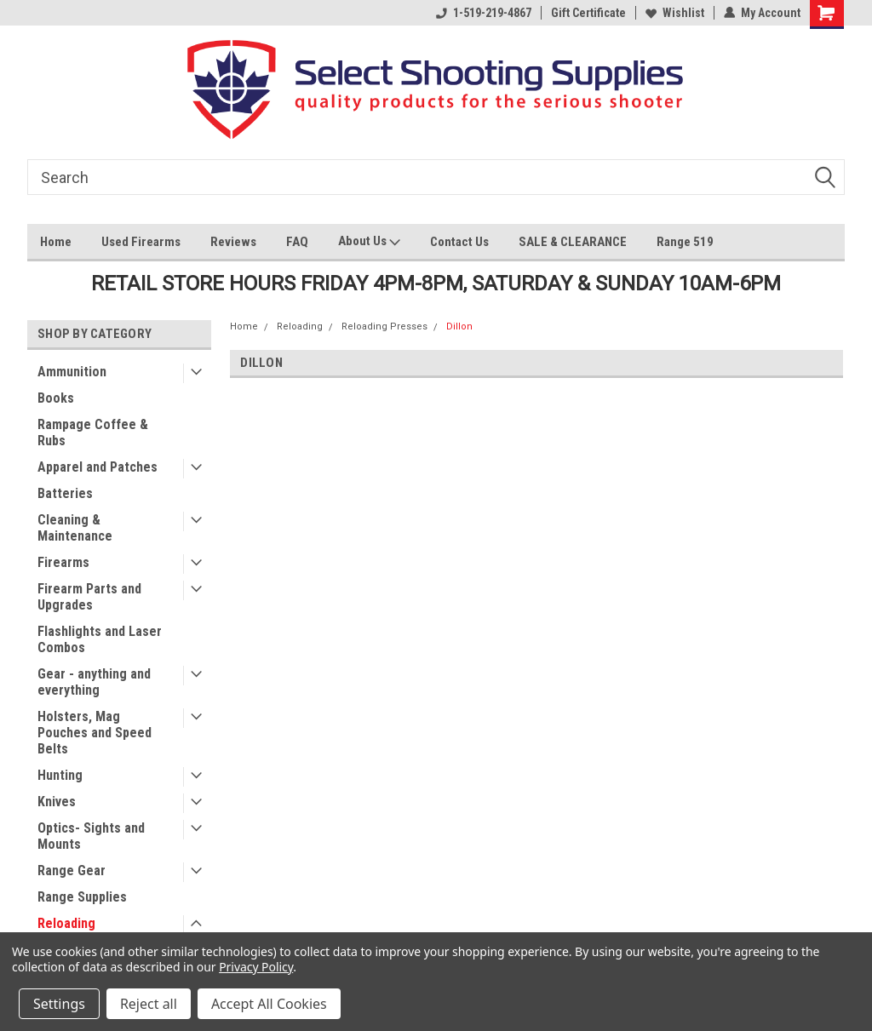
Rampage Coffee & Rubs (92, 432)
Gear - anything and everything (94, 682)
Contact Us (459, 241)
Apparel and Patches (97, 467)
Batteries (65, 493)
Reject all (148, 1003)
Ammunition (71, 372)
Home (56, 241)
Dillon (459, 326)
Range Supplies (82, 897)
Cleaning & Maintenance (74, 528)
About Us (369, 243)
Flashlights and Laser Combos (99, 639)
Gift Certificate (588, 13)
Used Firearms (141, 241)
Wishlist (674, 13)
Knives (56, 801)
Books (55, 398)
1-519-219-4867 (483, 13)
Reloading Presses (384, 326)
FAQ (297, 241)
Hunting (60, 775)
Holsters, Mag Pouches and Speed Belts (94, 732)
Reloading (66, 923)
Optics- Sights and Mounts (91, 836)
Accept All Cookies (269, 1003)
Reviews (233, 241)
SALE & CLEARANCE (573, 241)
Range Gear (71, 870)
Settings (59, 1003)
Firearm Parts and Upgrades (89, 597)
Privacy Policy (256, 967)
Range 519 (685, 241)
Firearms (63, 562)
